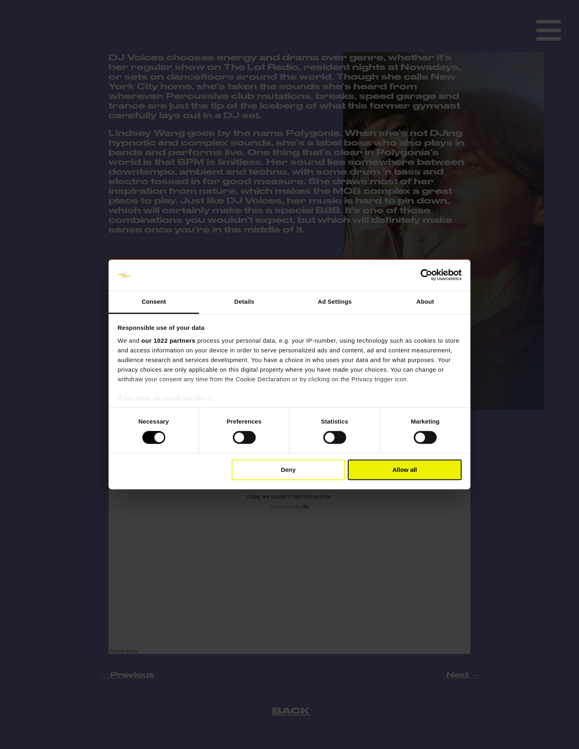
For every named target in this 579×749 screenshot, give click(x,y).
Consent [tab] (154, 301)
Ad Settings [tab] (334, 301)
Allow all (404, 469)
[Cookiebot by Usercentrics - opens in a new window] (426, 275)
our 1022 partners (168, 340)
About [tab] (425, 301)
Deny (288, 469)
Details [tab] (244, 301)
